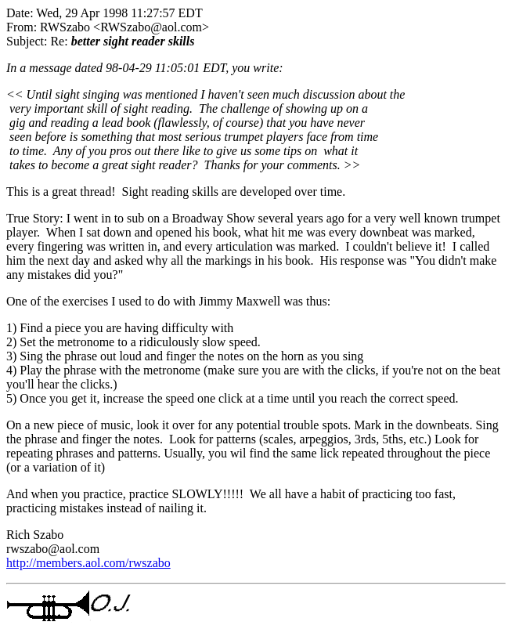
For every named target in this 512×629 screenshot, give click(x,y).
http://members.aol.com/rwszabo (88, 562)
